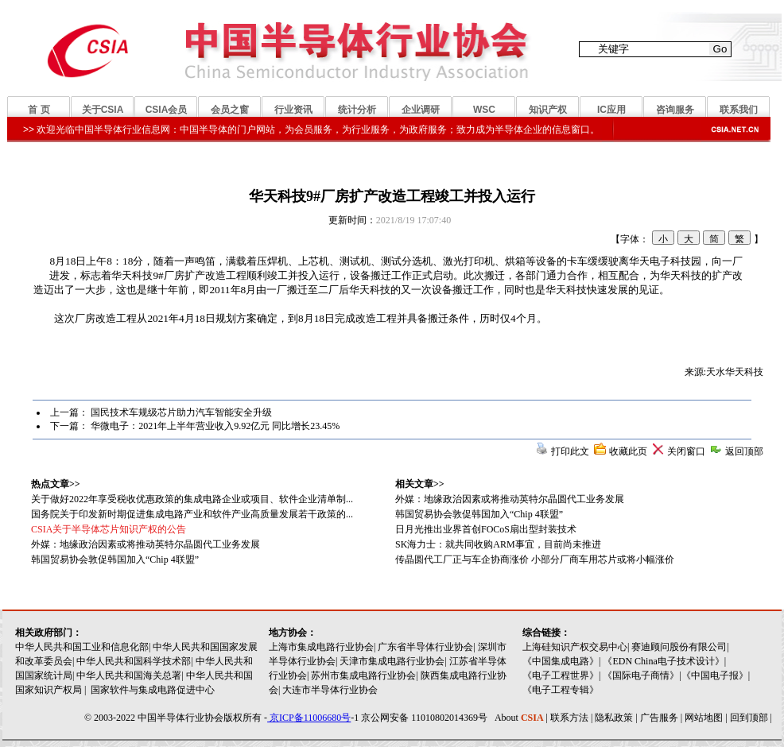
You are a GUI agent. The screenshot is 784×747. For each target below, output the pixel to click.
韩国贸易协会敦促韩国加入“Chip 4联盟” (479, 514)
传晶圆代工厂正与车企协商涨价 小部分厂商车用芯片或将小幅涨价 (534, 559)
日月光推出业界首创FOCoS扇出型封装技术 (485, 529)
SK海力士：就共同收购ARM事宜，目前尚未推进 (498, 544)
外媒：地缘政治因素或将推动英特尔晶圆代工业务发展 (509, 499)
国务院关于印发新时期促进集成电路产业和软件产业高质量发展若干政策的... (192, 514)
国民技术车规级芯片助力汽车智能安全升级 (181, 412)
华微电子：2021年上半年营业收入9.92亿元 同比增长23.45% (215, 426)
